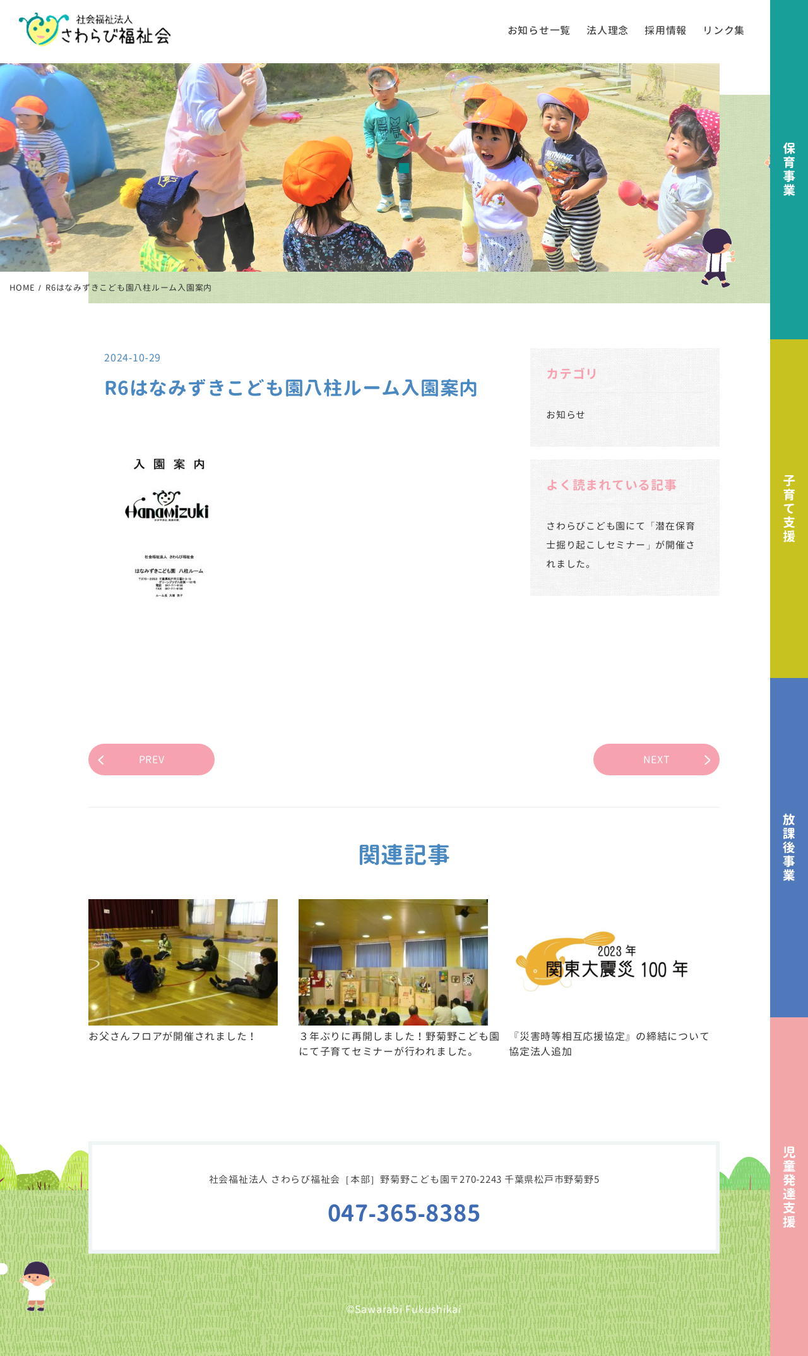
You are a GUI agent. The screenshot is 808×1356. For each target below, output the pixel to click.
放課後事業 (789, 847)
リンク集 (724, 30)
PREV (152, 759)
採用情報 (666, 30)
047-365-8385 (404, 1213)
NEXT (656, 759)
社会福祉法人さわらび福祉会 (94, 29)
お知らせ (566, 414)
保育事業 (789, 169)
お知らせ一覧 (539, 30)
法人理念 (607, 30)
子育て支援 (789, 509)
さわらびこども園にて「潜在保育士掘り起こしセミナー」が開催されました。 (620, 545)
